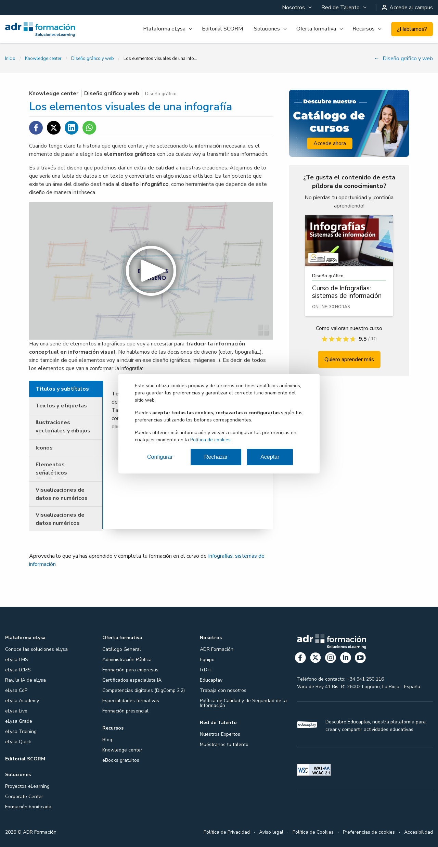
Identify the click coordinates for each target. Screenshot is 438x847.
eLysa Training (21, 731)
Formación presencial (125, 711)
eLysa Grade (18, 721)
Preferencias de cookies (369, 832)
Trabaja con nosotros (223, 690)
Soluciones (267, 29)
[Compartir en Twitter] (54, 128)
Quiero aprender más (349, 359)
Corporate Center (24, 796)
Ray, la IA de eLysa (25, 680)
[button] (151, 271)
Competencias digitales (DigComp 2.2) (143, 690)
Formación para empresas (130, 670)
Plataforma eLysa (164, 29)
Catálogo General (121, 649)
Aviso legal (271, 832)
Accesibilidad (418, 832)
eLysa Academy (22, 700)
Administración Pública (127, 659)
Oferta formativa (316, 29)
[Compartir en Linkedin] (71, 128)
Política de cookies (210, 440)
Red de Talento (340, 7)
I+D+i (205, 670)
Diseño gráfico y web (92, 58)
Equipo (207, 659)
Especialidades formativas (130, 700)
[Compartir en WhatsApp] (89, 128)
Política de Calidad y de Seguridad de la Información (243, 703)
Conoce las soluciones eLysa (36, 649)
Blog (107, 739)
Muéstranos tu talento (224, 744)
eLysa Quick (18, 741)
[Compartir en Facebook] (36, 128)
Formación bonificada (28, 807)
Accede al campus (407, 7)
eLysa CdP (16, 690)
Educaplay (211, 680)
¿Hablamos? (412, 29)
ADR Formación (216, 649)
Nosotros (293, 7)
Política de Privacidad (227, 832)
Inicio (10, 58)
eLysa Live (16, 711)
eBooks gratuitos (120, 760)
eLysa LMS (16, 659)
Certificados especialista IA (132, 680)
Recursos (363, 29)
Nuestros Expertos (220, 734)
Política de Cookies (313, 832)
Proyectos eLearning (27, 786)
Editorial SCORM (222, 29)
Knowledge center (43, 58)
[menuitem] (296, 7)
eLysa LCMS (18, 670)
